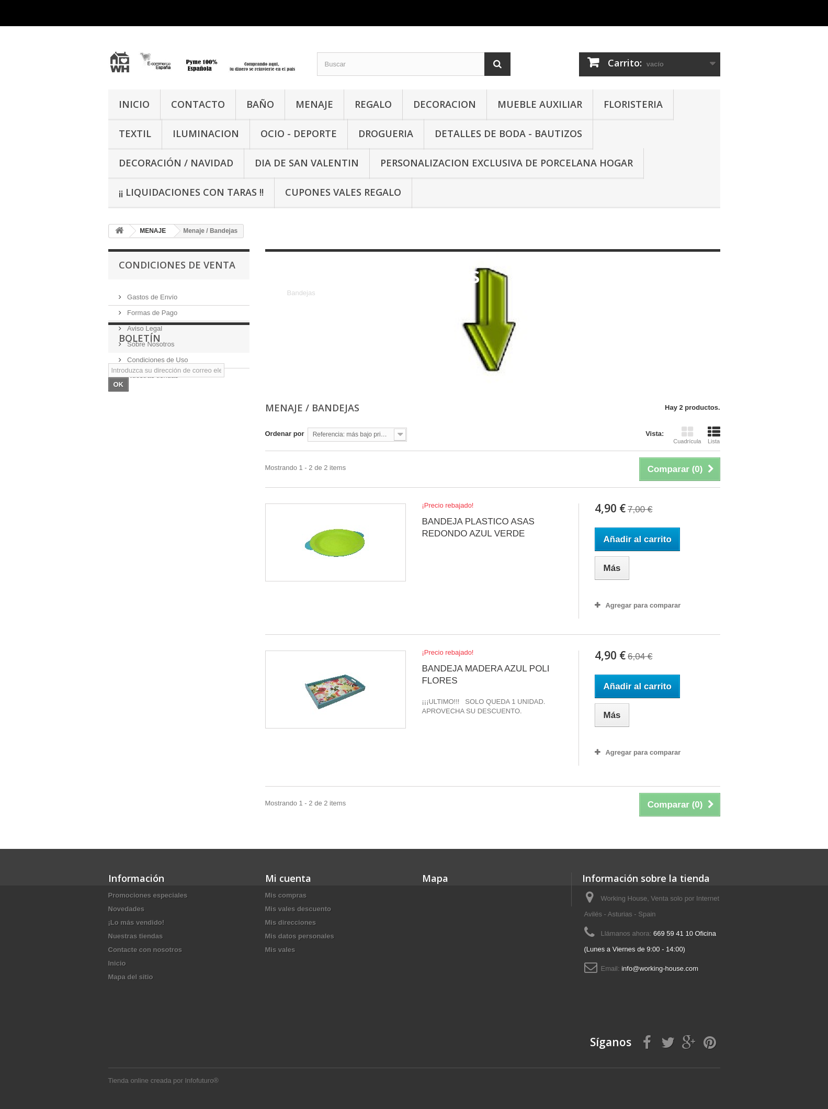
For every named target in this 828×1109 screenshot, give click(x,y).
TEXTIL (135, 133)
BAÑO (260, 104)
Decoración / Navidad (176, 162)
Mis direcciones (290, 922)
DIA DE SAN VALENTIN (307, 162)
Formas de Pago (152, 308)
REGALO (373, 104)
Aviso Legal (144, 324)
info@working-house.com (659, 968)
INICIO (134, 104)
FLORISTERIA (633, 104)
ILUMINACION (206, 133)
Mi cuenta (288, 878)
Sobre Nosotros (150, 340)
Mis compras (286, 895)
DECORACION (444, 104)
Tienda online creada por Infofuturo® (163, 1080)
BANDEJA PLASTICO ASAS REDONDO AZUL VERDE (478, 528)
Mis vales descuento (298, 909)
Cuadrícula (687, 434)
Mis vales (280, 950)
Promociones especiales (148, 895)
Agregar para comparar (642, 605)
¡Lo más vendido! (136, 922)
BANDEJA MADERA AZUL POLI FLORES (485, 675)
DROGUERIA (385, 133)
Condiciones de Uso (157, 356)
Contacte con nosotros (145, 950)
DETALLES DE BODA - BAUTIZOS (508, 133)
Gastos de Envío (152, 293)
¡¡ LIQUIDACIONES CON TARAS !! (191, 192)
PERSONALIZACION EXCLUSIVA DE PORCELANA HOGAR (506, 162)
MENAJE (314, 104)
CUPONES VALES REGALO (343, 192)
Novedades (126, 909)
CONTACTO (198, 104)
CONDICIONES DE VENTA (177, 265)
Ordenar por (284, 434)
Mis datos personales (299, 936)
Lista (714, 434)
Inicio (117, 963)
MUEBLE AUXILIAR (539, 104)
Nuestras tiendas (152, 371)
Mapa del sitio (130, 977)
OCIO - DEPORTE (298, 133)
